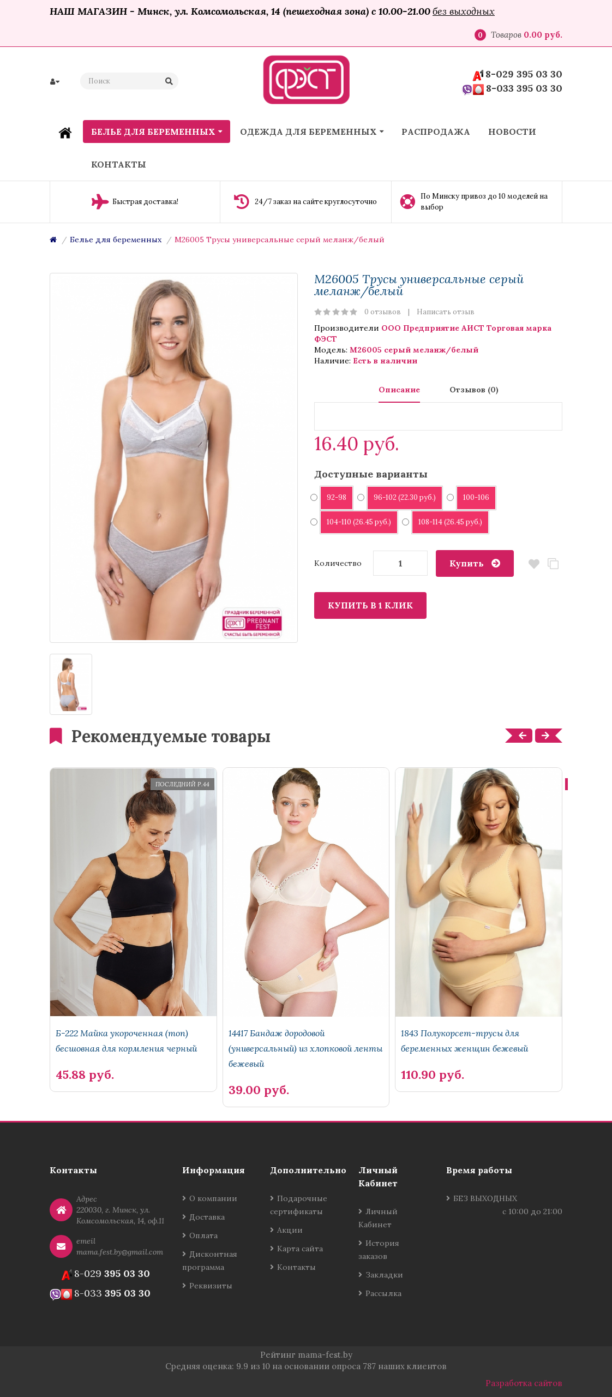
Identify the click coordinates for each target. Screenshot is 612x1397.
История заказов (378, 1249)
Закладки (384, 1275)
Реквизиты (210, 1286)
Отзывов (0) (474, 390)
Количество (338, 563)
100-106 (472, 497)
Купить (466, 563)
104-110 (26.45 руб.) (355, 522)
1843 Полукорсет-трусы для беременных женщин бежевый (464, 1041)
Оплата (203, 1235)
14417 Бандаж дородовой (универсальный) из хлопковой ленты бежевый (305, 1048)
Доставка (207, 1217)
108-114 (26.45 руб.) (446, 522)
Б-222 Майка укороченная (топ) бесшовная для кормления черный (126, 1041)
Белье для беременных (115, 239)
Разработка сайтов (523, 1383)
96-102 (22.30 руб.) (401, 497)
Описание (399, 390)
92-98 (333, 497)
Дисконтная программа (209, 1260)
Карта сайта (300, 1248)
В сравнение (552, 564)
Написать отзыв (446, 311)
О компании (213, 1198)
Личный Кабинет (378, 1218)
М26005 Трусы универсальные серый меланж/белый (280, 239)
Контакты (296, 1267)
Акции (290, 1230)
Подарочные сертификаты (298, 1204)
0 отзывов (382, 311)
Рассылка (383, 1293)
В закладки (533, 564)
